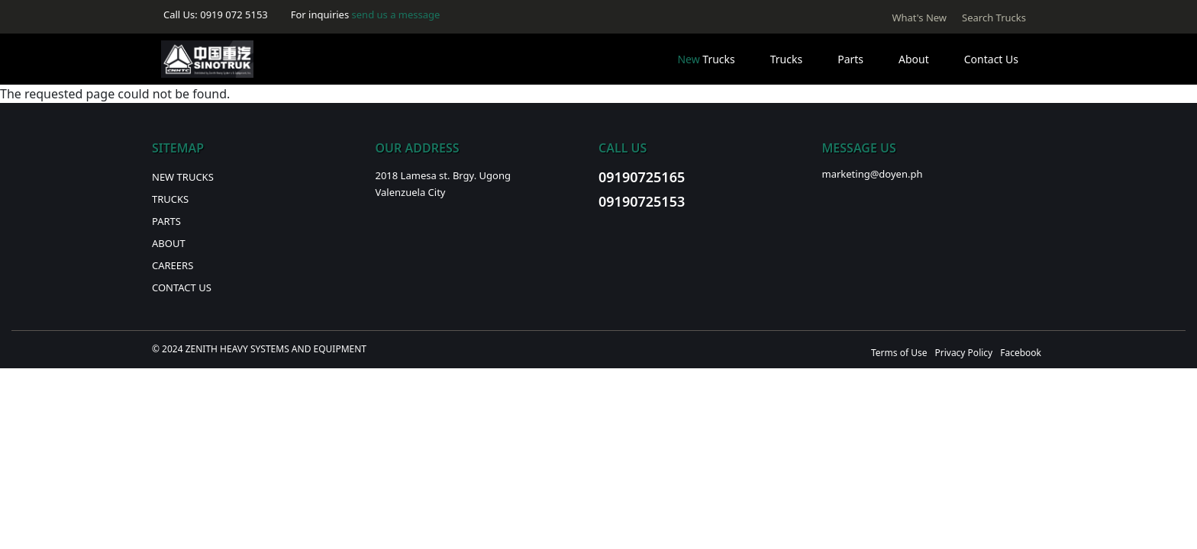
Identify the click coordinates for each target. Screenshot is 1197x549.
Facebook (1020, 352)
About (914, 59)
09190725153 (641, 201)
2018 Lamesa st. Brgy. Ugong (443, 175)
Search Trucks (994, 17)
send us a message (396, 14)
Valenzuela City (411, 192)
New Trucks (183, 177)
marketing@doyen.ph (872, 174)
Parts (850, 59)
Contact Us (991, 59)
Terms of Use (899, 352)
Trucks (705, 59)
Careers (172, 265)
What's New (919, 17)
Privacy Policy (963, 352)
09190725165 (641, 177)
